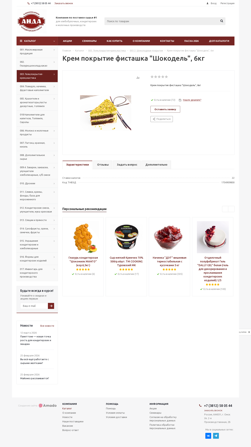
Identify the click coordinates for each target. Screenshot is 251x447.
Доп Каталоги (219, 41)
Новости (67, 417)
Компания (69, 404)
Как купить (114, 41)
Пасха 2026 (191, 41)
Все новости (47, 326)
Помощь (112, 404)
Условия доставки (116, 417)
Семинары (89, 41)
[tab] (77, 164)
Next (231, 209)
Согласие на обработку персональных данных (163, 419)
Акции (67, 41)
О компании (141, 41)
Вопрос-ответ (70, 430)
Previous (225, 209)
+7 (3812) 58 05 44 (41, 3)
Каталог (30, 41)
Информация (159, 404)
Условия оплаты (115, 412)
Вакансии (67, 425)
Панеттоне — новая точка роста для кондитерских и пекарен (35, 340)
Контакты (167, 41)
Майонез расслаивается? (34, 378)
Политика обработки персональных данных (162, 426)
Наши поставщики (72, 421)
